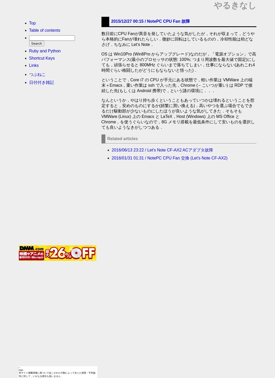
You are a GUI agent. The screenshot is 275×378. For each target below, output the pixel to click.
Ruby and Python (45, 51)
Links (34, 65)
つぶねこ (37, 74)
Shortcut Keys (42, 58)
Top (32, 23)
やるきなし (235, 5)
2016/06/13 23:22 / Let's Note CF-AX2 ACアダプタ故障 (162, 150)
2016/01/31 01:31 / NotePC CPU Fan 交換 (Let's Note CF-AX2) (170, 158)
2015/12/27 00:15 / (150, 21)
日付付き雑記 (41, 82)
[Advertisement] (57, 167)
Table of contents (44, 30)
